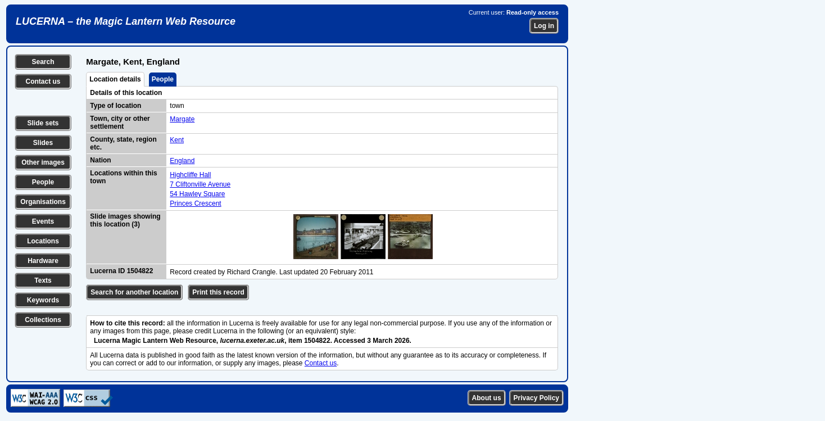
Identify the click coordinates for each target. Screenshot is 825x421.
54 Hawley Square (197, 194)
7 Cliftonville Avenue (200, 184)
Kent (177, 140)
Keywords (43, 300)
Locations (43, 241)
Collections (43, 320)
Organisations (43, 202)
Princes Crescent (195, 203)
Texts (42, 280)
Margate (182, 119)
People (43, 182)
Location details (114, 79)
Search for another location (134, 292)
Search (42, 62)
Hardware (43, 261)
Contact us (42, 81)
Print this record (218, 292)
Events (43, 221)
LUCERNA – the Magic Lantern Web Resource (125, 21)
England (182, 161)
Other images (43, 162)
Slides (43, 143)
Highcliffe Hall (190, 175)
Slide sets (42, 123)
